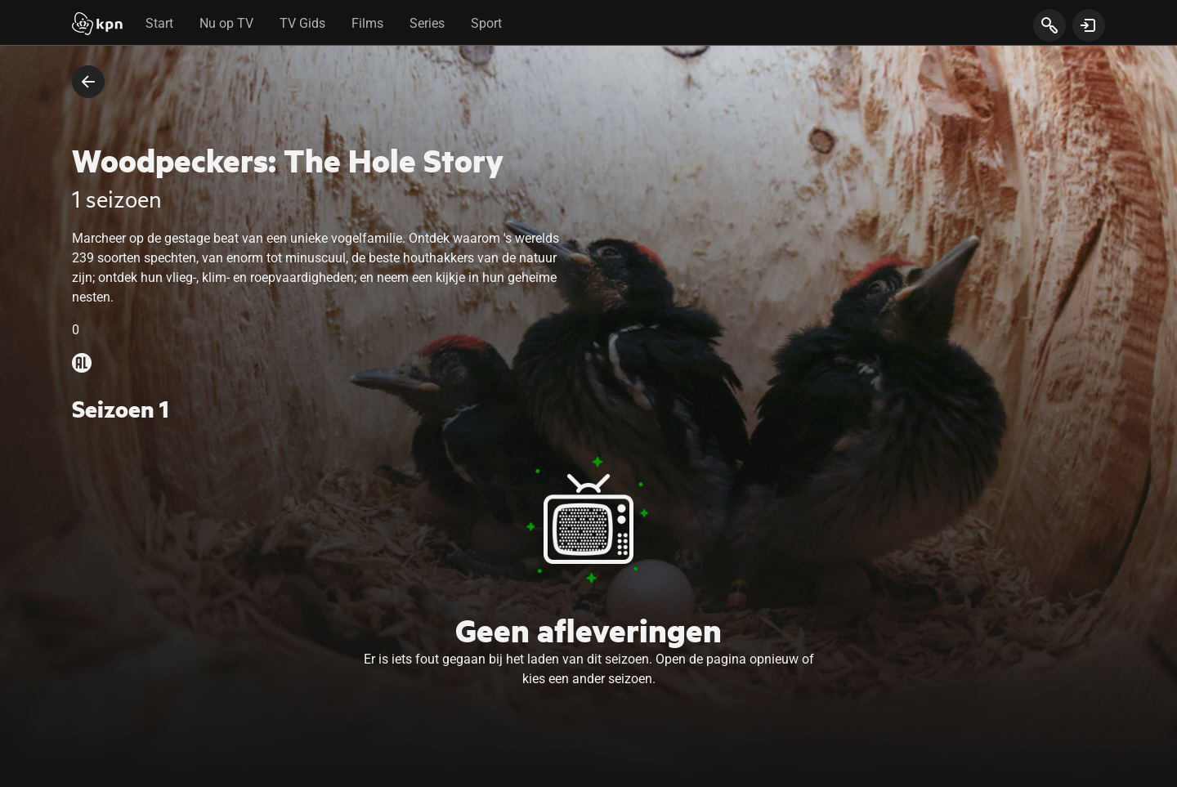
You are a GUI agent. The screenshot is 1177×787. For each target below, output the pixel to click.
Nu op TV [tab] (226, 23)
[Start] (97, 25)
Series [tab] (427, 23)
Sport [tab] (486, 23)
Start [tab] (159, 23)
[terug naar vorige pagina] (88, 81)
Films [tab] (367, 23)
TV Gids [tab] (302, 23)
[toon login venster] (1088, 25)
